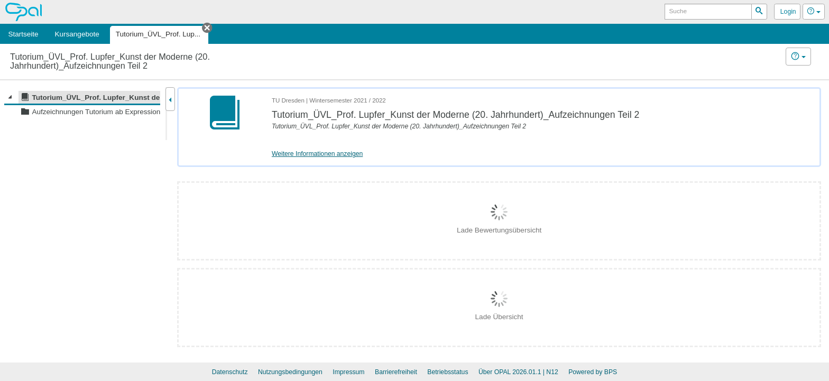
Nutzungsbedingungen (290, 372)
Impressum (348, 372)
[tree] (82, 104)
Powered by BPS (592, 372)
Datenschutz (230, 372)
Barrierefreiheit (396, 372)
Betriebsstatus (447, 372)
